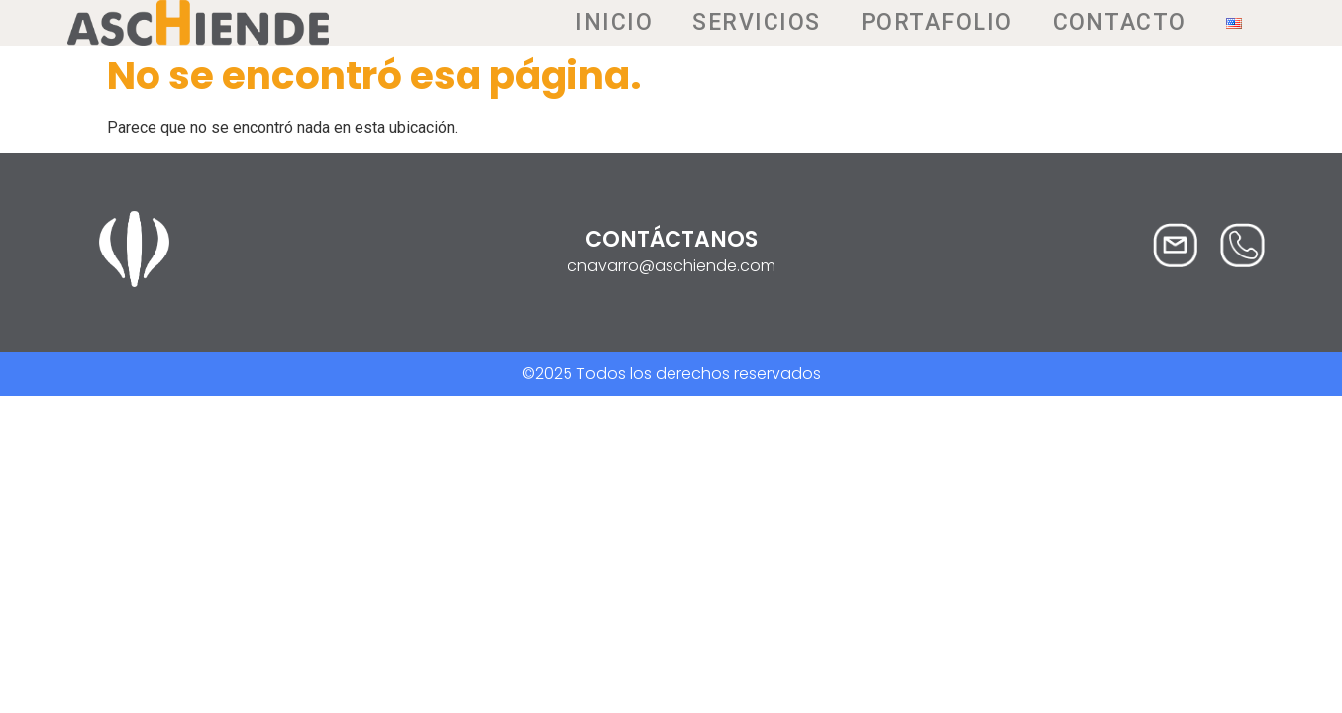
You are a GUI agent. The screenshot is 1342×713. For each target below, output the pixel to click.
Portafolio (937, 22)
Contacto (1120, 22)
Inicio (614, 22)
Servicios (756, 22)
